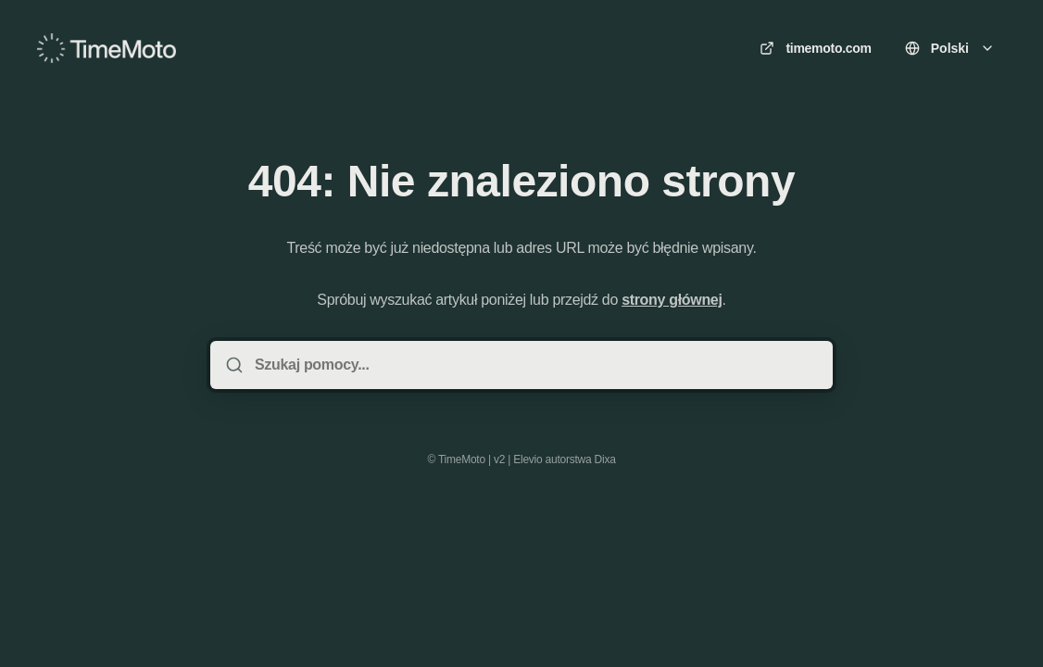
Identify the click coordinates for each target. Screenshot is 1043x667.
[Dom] (106, 48)
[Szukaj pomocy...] (534, 365)
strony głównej (672, 300)
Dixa (605, 459)
